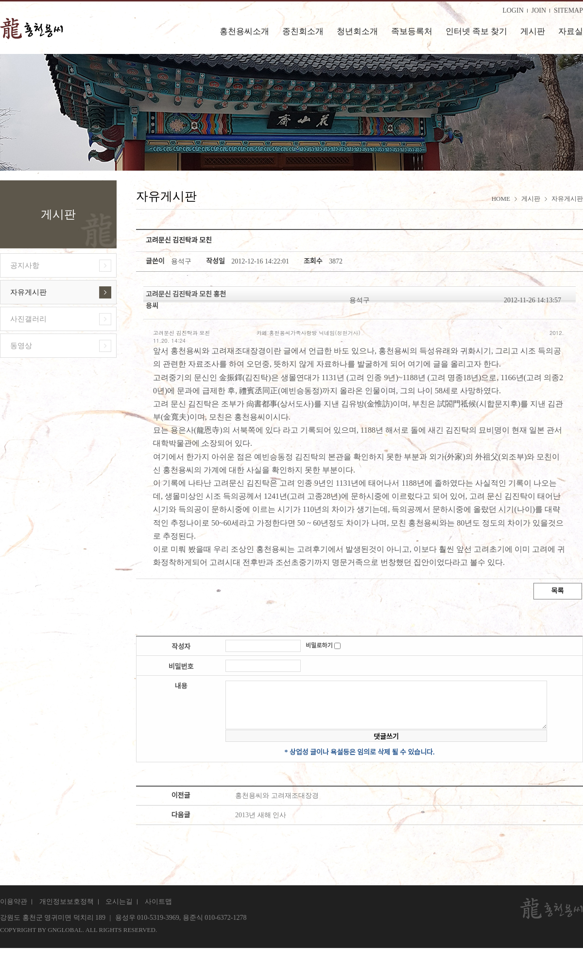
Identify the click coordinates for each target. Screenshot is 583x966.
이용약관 (13, 901)
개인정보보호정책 (66, 901)
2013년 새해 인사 (260, 815)
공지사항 (24, 265)
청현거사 (347, 332)
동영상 (21, 346)
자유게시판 (28, 292)
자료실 (570, 31)
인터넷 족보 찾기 (477, 31)
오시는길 (119, 901)
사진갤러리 (28, 319)
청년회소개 (357, 31)
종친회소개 (303, 31)
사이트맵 (158, 901)
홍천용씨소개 (244, 31)
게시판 (532, 31)
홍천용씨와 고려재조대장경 (277, 795)
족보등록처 (411, 31)
